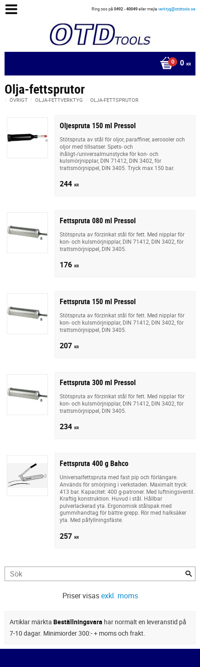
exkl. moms (119, 596)
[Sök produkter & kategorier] (100, 574)
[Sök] (188, 574)
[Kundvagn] (98, 63)
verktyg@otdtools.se (176, 9)
